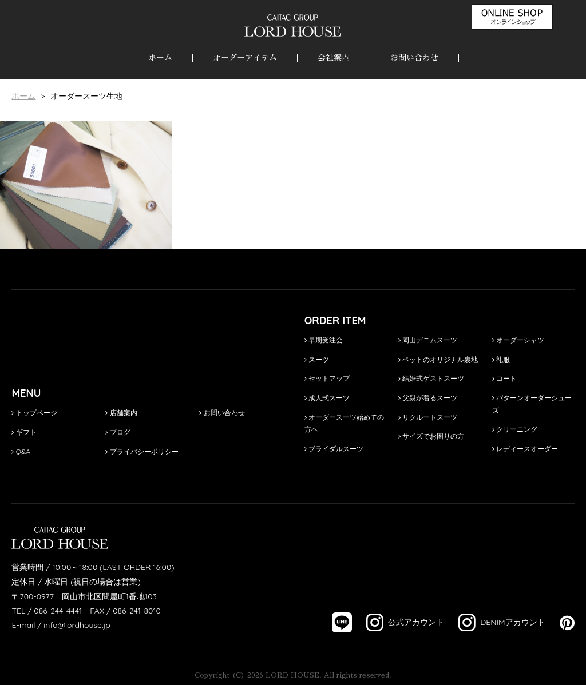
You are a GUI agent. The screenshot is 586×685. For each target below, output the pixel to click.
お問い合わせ (414, 58)
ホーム (160, 58)
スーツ (316, 359)
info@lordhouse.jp (76, 625)
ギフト (23, 432)
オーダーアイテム (245, 58)
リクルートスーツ (427, 417)
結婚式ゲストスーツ (431, 378)
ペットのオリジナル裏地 (438, 359)
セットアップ (327, 378)
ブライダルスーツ (333, 448)
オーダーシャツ (518, 340)
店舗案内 (121, 412)
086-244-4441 (58, 611)
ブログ (117, 432)
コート (504, 378)
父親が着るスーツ (427, 397)
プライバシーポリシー (141, 451)
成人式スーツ (327, 397)
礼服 (501, 359)
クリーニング (514, 429)
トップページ (34, 412)
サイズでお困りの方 (431, 436)
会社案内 (334, 58)
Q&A (20, 451)
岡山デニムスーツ (427, 340)
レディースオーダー (525, 448)
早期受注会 (323, 340)
